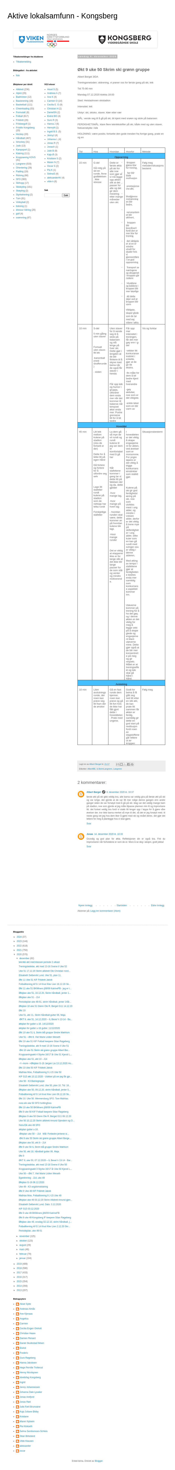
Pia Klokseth (26, 1426)
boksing (20, 206)
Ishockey (20, 142)
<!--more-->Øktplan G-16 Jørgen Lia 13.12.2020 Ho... (46, 1063)
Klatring (20, 153)
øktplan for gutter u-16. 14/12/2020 (36, 1024)
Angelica (24, 1318)
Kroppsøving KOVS (26, 157)
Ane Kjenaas (26, 1313)
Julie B (50, 150)
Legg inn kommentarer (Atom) (105, 911)
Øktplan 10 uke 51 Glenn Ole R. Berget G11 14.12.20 (45, 1006)
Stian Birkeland (27, 1436)
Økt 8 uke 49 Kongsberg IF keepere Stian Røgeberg (45, 1217)
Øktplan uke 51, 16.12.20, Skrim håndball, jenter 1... (45, 993)
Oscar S (51, 166)
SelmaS (51, 173)
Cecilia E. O (53, 104)
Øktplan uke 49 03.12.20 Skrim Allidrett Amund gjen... (45, 1200)
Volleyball (21, 202)
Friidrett (20, 120)
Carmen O (52, 101)
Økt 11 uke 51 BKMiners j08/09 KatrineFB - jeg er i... (45, 988)
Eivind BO (52, 116)
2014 (19, 1286)
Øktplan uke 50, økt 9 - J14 (32, 1142)
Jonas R (51, 143)
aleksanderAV (54, 177)
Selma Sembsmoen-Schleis (33, 1431)
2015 (19, 1281)
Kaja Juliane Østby (29, 1411)
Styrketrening (22, 194)
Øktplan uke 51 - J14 (29, 997)
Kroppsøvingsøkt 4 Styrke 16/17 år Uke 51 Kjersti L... (45, 1054)
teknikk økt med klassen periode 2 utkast (39, 962)
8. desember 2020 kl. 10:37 (120, 792)
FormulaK (21, 112)
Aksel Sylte (25, 1304)
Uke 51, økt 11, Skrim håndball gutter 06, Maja (42, 1015)
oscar (22, 1450)
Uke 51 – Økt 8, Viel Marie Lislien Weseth (39, 1037)
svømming (21, 217)
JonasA (51, 147)
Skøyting (20, 190)
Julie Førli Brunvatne (30, 1406)
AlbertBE (92, 769)
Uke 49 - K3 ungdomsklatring (33, 1186)
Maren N (51, 162)
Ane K (50, 97)
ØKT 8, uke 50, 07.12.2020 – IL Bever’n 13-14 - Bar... (45, 1160)
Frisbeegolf (21, 124)
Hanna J (51, 124)
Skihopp (20, 183)
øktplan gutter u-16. (28, 1129)
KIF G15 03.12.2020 (29, 1208)
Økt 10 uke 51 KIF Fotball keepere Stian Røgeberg (44, 1041)
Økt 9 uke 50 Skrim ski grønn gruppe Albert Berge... (45, 1138)
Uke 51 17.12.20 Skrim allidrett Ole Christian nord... (44, 971)
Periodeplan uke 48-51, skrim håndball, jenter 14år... (45, 1002)
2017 (19, 1272)
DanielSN (52, 112)
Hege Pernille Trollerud (31, 1367)
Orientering (21, 167)
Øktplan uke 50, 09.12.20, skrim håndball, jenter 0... (45, 1089)
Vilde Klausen (26, 1441)
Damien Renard (28, 1338)
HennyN (51, 127)
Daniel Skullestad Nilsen (32, 1343)
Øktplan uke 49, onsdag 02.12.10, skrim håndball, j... (45, 1222)
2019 (19, 1264)
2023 (19, 941)
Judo (18, 145)
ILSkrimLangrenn (104, 769)
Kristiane (24, 1416)
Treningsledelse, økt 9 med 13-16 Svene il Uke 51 (44, 1046)
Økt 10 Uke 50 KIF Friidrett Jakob (35, 1067)
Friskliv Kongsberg (25, 127)
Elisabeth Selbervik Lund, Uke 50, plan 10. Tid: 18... (45, 1085)
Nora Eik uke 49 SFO (29, 1125)
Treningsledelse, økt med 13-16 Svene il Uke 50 (43, 1164)
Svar (89, 823)
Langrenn (117, 769)
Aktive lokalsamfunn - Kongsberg (63, 16)
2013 (19, 1290)
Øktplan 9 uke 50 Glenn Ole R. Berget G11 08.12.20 (45, 1116)
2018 (19, 1268)
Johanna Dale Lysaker (31, 1392)
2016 (19, 1277)
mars (22, 1249)
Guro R (51, 120)
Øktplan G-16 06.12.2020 (31, 1182)
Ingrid (22, 1382)
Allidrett (20, 89)
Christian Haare (27, 1333)
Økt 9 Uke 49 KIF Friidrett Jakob (35, 1191)
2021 (19, 950)
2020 (19, 954)
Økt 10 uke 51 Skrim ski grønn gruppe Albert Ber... (44, 1050)
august (23, 1245)
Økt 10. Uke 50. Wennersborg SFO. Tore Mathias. (44, 1098)
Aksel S (51, 89)
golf (18, 213)
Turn (18, 198)
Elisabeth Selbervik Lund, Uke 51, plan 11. (40, 975)
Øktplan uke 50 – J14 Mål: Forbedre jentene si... (44, 1133)
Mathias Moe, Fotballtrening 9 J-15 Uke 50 (40, 1072)
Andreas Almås (27, 1309)
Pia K (50, 170)
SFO (18, 179)
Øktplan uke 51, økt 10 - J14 (33, 1059)
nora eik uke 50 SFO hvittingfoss (35, 1103)
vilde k (50, 181)
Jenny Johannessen (30, 1387)
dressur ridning (23, 210)
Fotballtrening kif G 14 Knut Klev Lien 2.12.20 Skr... (44, 1226)
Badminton (21, 97)
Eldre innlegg (157, 905)
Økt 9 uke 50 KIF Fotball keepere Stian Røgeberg (43, 1111)
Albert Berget (94, 792)
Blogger (99, 1461)
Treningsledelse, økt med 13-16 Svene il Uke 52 (43, 966)
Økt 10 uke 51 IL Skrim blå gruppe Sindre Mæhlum (44, 1032)
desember (24, 958)
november (24, 1236)
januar (22, 1258)
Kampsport (21, 149)
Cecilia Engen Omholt (31, 1328)
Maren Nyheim (27, 1421)
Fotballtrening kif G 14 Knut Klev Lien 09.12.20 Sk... (45, 1094)
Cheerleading (22, 108)
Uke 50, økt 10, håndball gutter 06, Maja (39, 1151)
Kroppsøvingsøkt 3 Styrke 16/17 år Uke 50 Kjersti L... (45, 1169)
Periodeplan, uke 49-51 (30, 1230)
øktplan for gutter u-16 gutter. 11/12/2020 (39, 1028)
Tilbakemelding (23, 61)
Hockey (20, 134)
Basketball (21, 104)
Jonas (90, 834)
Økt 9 (21, 1156)
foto (18, 75)
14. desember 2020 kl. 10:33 (108, 834)
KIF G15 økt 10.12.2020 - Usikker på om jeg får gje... (45, 1076)
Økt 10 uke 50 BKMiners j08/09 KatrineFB (40, 1107)
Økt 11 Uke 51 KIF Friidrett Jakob (35, 979)
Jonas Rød (25, 1402)
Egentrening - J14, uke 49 (32, 1178)
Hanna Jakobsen (28, 1362)
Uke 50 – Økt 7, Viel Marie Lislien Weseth (39, 1173)
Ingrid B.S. (52, 131)
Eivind (23, 1348)
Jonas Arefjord (27, 1397)
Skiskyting (21, 187)
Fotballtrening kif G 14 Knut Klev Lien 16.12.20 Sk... (45, 984)
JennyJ (50, 135)
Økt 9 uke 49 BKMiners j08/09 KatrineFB (39, 1213)
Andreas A (52, 93)
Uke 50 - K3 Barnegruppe (31, 1081)
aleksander (25, 1446)
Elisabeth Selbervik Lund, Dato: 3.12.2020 (40, 1204)
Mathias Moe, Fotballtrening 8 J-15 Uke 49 (40, 1195)
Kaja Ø (50, 154)
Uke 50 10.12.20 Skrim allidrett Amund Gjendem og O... (47, 1120)
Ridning (20, 175)
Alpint (19, 93)
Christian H (52, 108)
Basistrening (22, 101)
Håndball (20, 138)
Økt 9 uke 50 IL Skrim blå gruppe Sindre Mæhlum (43, 1147)
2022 (19, 945)
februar (23, 1254)
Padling (20, 171)
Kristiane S (52, 158)
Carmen (24, 1323)
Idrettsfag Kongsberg (30, 1377)
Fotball (19, 116)
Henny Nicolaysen (29, 1372)
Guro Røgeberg (27, 1357)
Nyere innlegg (85, 905)
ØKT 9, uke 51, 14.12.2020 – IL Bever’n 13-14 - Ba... (45, 1019)
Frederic (24, 1353)
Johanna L (52, 139)
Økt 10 (22, 1010)
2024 (19, 937)
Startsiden (122, 905)
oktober (23, 1240)
